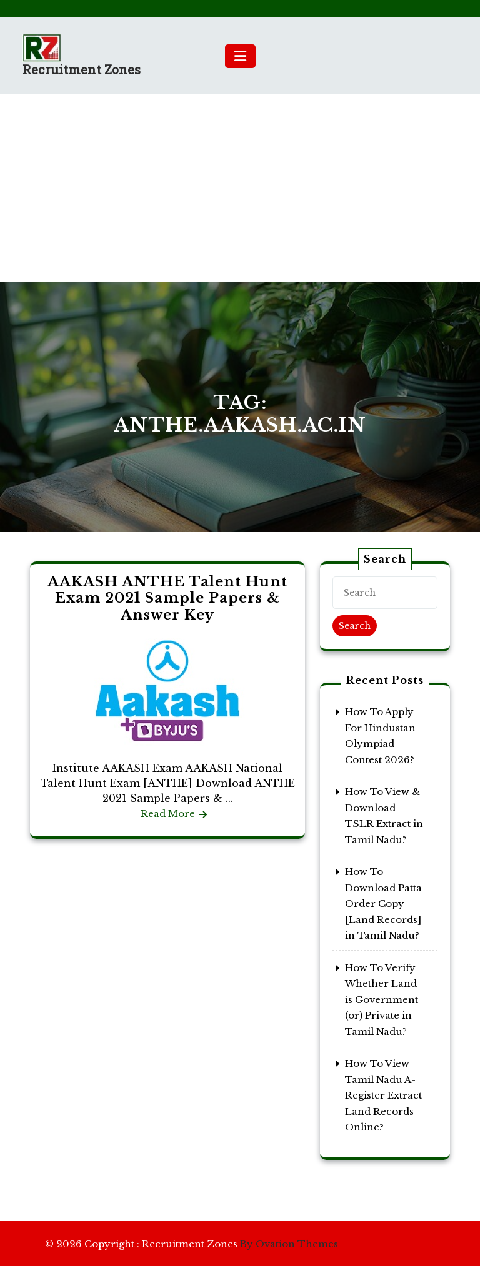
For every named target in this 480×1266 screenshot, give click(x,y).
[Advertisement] (240, 188)
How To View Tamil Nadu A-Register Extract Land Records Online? (383, 1095)
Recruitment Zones (81, 69)
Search (355, 625)
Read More (168, 813)
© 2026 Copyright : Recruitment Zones (191, 1244)
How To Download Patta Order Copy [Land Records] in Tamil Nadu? (383, 903)
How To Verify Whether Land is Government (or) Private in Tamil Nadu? (381, 999)
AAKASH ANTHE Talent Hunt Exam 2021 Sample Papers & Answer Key (168, 598)
